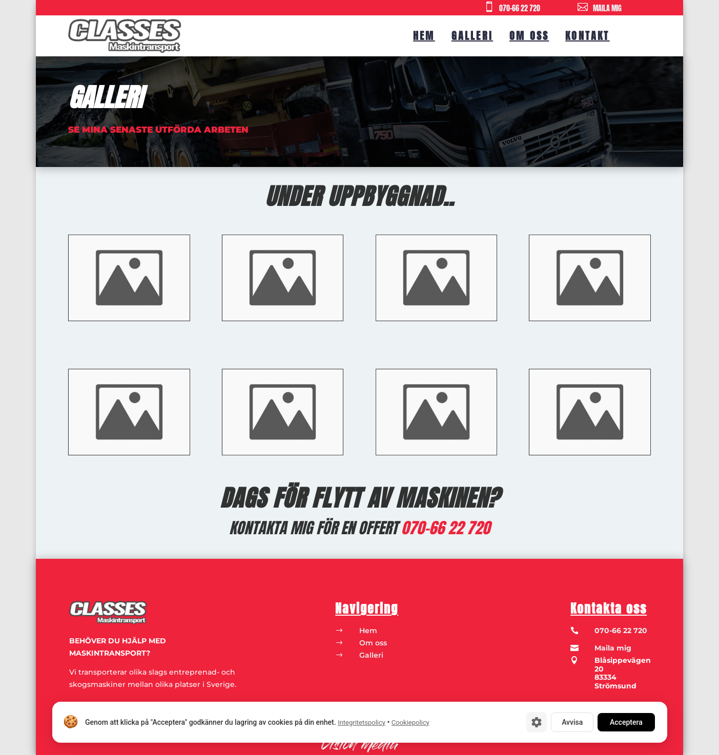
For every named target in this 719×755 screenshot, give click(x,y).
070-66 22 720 (519, 8)
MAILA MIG (607, 8)
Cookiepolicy (410, 722)
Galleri (472, 36)
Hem (424, 36)
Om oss (529, 36)
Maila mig (612, 648)
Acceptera (626, 722)
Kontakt (587, 36)
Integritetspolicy (361, 722)
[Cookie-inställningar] (536, 722)
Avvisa (572, 722)
